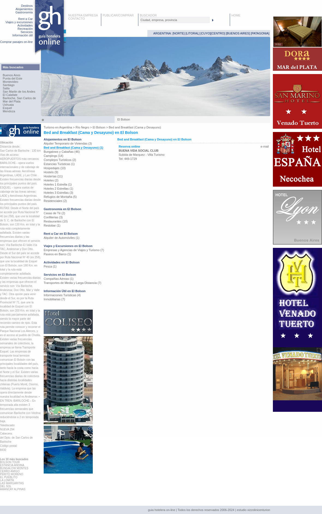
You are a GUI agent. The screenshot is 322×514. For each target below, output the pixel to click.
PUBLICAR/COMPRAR (118, 15)
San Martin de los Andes (19, 91)
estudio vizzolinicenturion (253, 510)
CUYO (205, 33)
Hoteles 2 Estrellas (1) (58, 188)
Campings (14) (53, 155)
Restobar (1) (52, 225)
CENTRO (217, 33)
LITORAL (192, 33)
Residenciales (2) (55, 200)
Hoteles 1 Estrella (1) (58, 184)
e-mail (265, 146)
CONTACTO (76, 18)
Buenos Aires (11, 75)
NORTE (178, 33)
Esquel (7, 108)
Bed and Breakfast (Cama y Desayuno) (135, 127)
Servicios (26, 32)
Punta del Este (12, 78)
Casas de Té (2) (54, 213)
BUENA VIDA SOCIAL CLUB (139, 150)
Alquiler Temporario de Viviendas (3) (68, 143)
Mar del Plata (11, 101)
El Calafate (10, 94)
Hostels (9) (51, 172)
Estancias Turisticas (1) (59, 164)
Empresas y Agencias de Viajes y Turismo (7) (74, 250)
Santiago (8, 85)
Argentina (65, 127)
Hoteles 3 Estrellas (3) (58, 192)
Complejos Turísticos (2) (60, 159)
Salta (6, 88)
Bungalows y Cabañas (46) (62, 151)
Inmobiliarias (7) (54, 299)
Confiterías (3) (53, 217)
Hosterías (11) (53, 176)
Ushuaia (8, 104)
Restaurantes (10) (56, 221)
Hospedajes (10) (55, 168)
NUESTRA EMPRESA (83, 15)
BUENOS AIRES (238, 33)
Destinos (27, 5)
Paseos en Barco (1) (57, 254)
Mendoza (9, 111)
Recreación (25, 28)
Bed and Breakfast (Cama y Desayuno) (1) (73, 147)
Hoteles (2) (51, 180)
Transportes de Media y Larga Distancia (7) (72, 282)
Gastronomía (24, 12)
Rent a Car (25, 18)
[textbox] (175, 20)
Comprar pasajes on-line (16, 41)
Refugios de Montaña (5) (60, 196)
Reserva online (129, 146)
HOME (235, 15)
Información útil (22, 35)
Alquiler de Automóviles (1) (61, 237)
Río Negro (82, 127)
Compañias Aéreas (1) (58, 278)
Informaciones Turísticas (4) (62, 295)
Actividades (25, 25)
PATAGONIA (260, 33)
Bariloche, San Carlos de (19, 98)
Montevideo (10, 81)
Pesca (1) (50, 266)
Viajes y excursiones (19, 22)
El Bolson (99, 127)
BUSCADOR (148, 15)
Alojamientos (24, 9)
